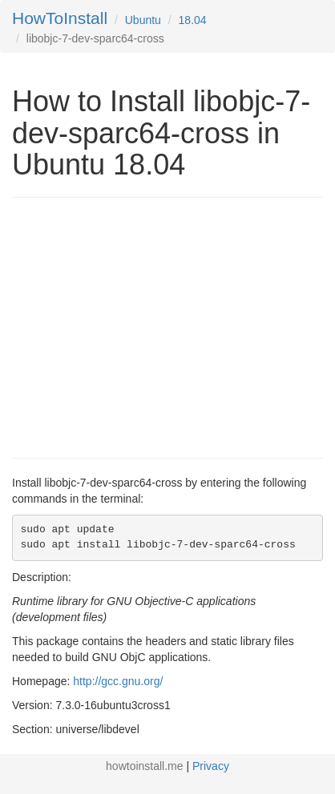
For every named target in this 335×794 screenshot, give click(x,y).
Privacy (210, 766)
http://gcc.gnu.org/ (118, 681)
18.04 (193, 20)
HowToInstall (59, 18)
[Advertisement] (146, 326)
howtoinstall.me (145, 766)
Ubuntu (143, 20)
